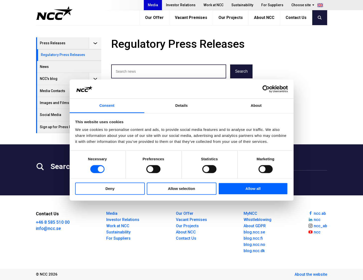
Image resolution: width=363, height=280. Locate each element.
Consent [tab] (106, 106)
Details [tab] (181, 106)
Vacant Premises (191, 17)
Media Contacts (52, 91)
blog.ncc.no (254, 244)
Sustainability (242, 5)
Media (153, 5)
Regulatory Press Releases (63, 55)
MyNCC (250, 213)
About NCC (264, 17)
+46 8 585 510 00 (53, 222)
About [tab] (256, 106)
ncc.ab (317, 213)
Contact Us (296, 17)
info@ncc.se (48, 228)
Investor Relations (181, 5)
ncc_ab (317, 225)
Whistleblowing (257, 219)
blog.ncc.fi (253, 238)
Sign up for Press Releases (62, 127)
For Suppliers (272, 5)
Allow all (253, 189)
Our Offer (154, 17)
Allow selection (181, 189)
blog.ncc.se (254, 232)
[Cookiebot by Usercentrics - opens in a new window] (266, 89)
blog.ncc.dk (254, 250)
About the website (311, 274)
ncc (314, 219)
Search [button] (241, 71)
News (44, 67)
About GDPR (255, 226)
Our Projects (230, 17)
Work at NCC (213, 5)
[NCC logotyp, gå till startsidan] (54, 13)
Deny (110, 189)
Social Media (50, 115)
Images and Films (54, 103)
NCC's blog (48, 79)
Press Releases (52, 43)
